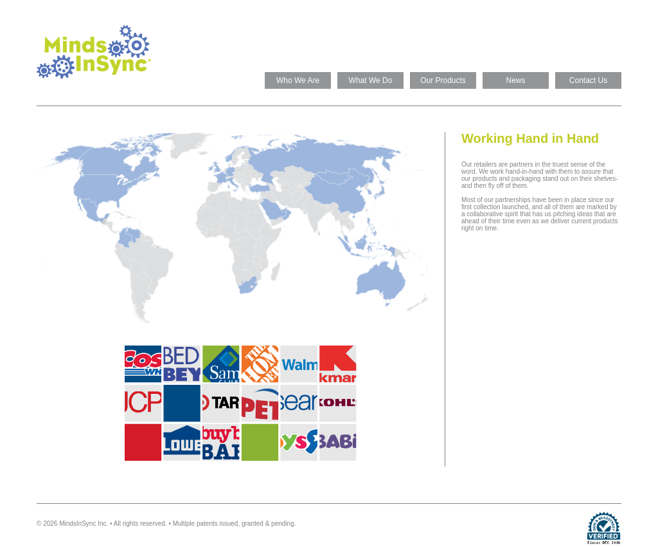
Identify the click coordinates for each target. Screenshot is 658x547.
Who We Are (297, 80)
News (515, 80)
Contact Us (588, 80)
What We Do (371, 80)
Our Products (443, 80)
